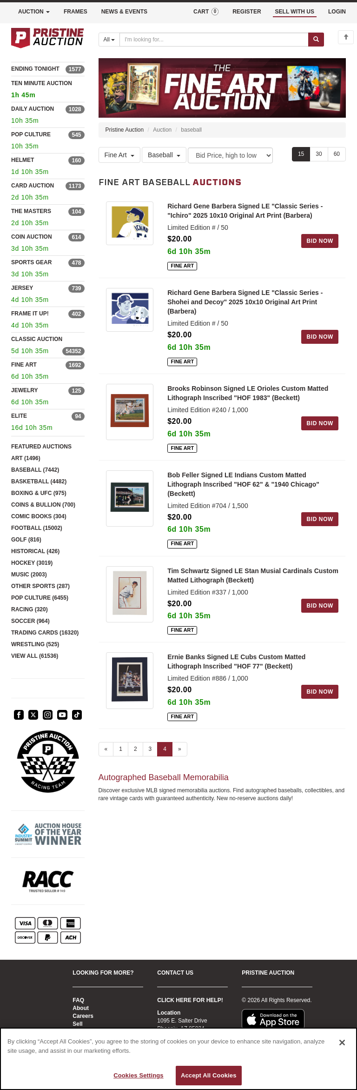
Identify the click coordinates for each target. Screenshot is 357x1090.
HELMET (22, 160)
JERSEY (22, 288)
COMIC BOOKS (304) (38, 516)
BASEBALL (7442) (35, 470)
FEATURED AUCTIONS (41, 446)
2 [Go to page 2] (135, 749)
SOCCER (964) (30, 621)
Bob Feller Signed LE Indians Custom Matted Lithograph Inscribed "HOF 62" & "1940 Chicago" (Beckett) (243, 484)
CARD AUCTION (32, 185)
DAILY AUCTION (32, 109)
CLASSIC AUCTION (36, 339)
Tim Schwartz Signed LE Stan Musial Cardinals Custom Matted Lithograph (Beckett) (252, 575)
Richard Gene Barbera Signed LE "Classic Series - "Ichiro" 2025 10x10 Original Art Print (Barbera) (245, 210)
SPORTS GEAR (31, 262)
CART (205, 11)
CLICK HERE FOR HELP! (190, 1000)
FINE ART (24, 364)
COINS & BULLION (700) (43, 505)
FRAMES (75, 11)
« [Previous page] (106, 749)
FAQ (78, 1000)
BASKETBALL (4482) (38, 481)
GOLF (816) (26, 539)
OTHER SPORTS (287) (40, 586)
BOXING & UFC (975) (38, 493)
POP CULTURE (31, 134)
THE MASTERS (31, 211)
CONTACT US (175, 973)
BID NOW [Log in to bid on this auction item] (319, 241)
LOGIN (337, 11)
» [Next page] (179, 749)
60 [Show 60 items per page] (337, 154)
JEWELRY (24, 390)
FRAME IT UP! (30, 313)
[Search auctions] (214, 40)
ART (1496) (25, 458)
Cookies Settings (138, 1075)
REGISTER (246, 11)
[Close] (342, 1042)
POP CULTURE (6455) (39, 598)
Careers (83, 1016)
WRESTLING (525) (35, 644)
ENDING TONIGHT (35, 69)
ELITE (19, 416)
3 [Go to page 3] (150, 749)
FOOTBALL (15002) (36, 528)
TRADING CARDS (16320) (45, 632)
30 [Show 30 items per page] (319, 154)
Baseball (164, 155)
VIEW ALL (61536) (34, 656)
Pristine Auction (125, 130)
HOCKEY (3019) (32, 563)
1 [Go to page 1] (120, 749)
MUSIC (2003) (29, 574)
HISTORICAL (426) (35, 551)
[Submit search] (316, 40)
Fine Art (119, 155)
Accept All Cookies (209, 1075)
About (81, 1008)
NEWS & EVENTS (124, 11)
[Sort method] (230, 155)
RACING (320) (29, 609)
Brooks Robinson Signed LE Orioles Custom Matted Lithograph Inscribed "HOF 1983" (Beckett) (247, 393)
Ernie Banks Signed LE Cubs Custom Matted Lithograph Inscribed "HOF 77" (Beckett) (236, 661)
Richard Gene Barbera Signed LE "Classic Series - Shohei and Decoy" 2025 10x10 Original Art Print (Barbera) (245, 302)
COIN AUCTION (31, 237)
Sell (77, 1024)
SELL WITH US (294, 11)
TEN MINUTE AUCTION (48, 90)
